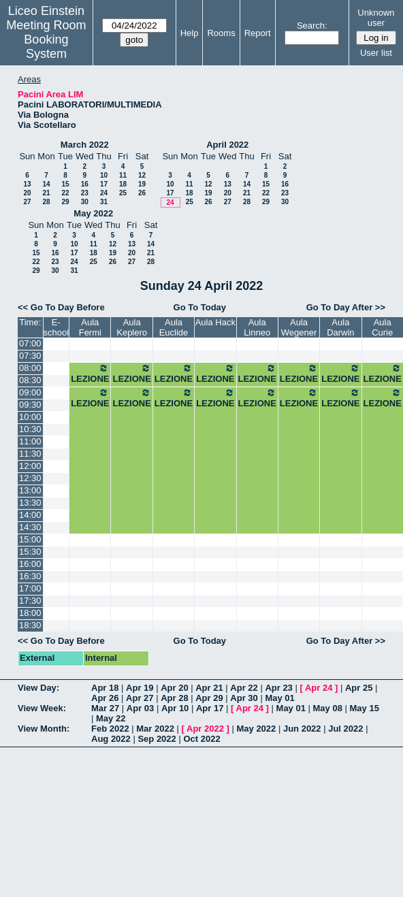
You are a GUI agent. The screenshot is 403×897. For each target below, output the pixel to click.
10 (104, 175)
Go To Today (200, 307)
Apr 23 (278, 688)
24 (104, 193)
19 (142, 184)
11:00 (30, 441)
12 (142, 175)
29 (65, 202)
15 (65, 184)
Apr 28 (174, 698)
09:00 (30, 392)
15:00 (30, 539)
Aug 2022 (111, 739)
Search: (312, 25)
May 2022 (93, 213)
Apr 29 (209, 698)
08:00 (30, 368)
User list (376, 53)
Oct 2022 (201, 739)
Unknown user (375, 17)
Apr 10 (175, 708)
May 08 (327, 708)
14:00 (30, 515)
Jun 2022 (302, 728)
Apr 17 (209, 708)
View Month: (43, 728)
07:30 (30, 355)
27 (27, 202)
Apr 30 (243, 698)
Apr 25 (358, 688)
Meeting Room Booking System (46, 39)
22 (65, 193)
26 (142, 193)
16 (84, 184)
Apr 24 (318, 688)
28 (46, 202)
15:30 (30, 552)
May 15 (364, 708)
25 (123, 193)
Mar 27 (105, 708)
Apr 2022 (205, 728)
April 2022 (227, 145)
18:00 (30, 613)
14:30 (30, 527)
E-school (56, 327)
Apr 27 (139, 698)
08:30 (30, 380)
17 (104, 184)
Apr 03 (140, 708)
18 (123, 184)
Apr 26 (104, 698)
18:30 (30, 625)
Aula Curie (382, 327)
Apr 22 (243, 688)
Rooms (221, 33)
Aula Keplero (131, 327)
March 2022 (85, 145)
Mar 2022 (155, 728)
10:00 (30, 417)
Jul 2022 (345, 728)
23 (84, 193)
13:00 (30, 490)
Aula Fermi (90, 327)
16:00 (30, 564)
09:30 (30, 404)
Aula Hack (215, 322)
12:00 (30, 466)
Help (189, 33)
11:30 (30, 453)
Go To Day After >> (345, 307)
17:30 (30, 601)
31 (104, 202)
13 (27, 184)
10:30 (30, 429)
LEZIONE (90, 373)
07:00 (30, 343)
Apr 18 (104, 688)
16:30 (30, 576)
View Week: (42, 708)
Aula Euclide (174, 327)
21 (46, 193)
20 (27, 193)
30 (84, 202)
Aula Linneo (257, 327)
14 (46, 184)
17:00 (30, 588)
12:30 (30, 478)
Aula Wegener (299, 327)
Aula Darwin (340, 327)
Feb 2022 (110, 728)
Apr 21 (209, 688)
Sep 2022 (157, 739)
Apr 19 (139, 688)
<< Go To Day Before (61, 307)
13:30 (30, 503)
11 (123, 175)
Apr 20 (174, 688)
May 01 (279, 698)
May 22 (110, 718)
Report (257, 33)
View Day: (38, 688)
